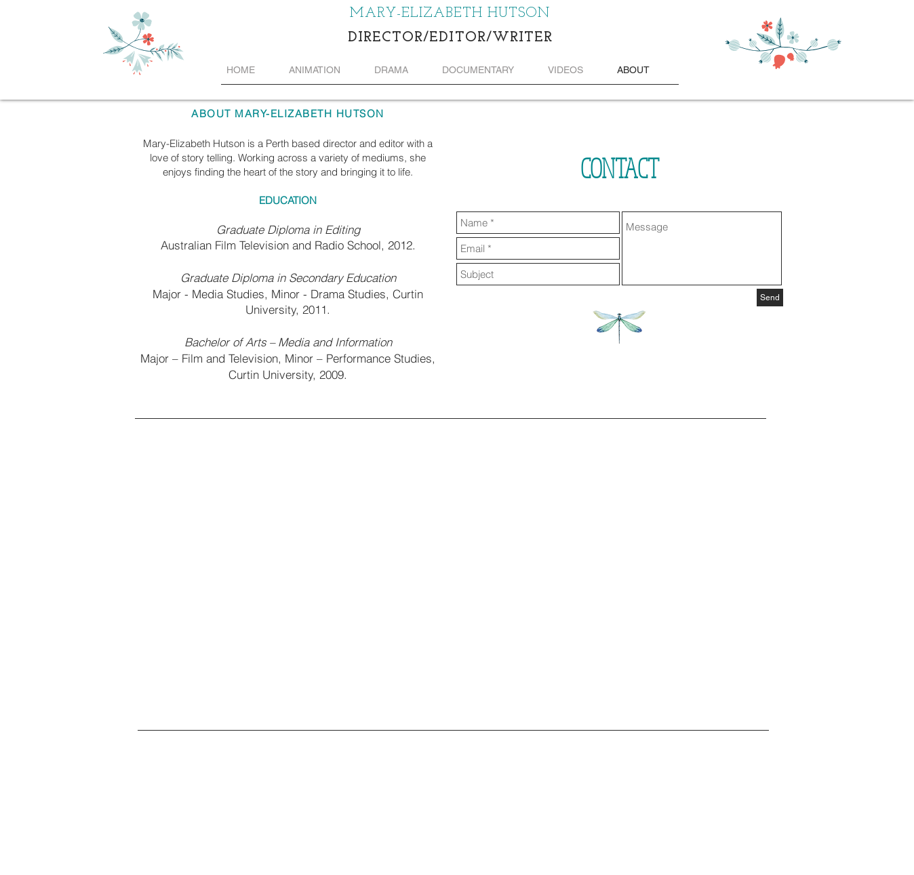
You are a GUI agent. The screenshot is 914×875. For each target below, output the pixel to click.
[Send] (770, 297)
